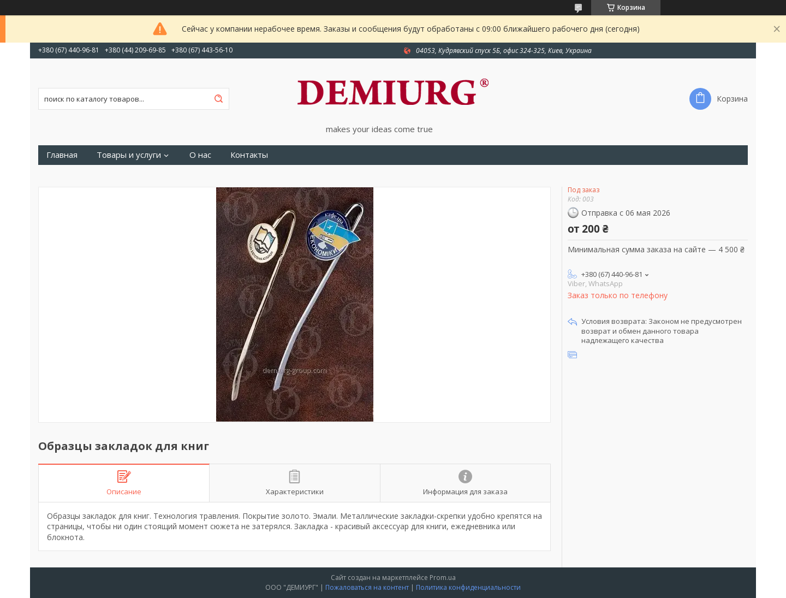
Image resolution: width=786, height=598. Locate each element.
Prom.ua (443, 577)
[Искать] (218, 99)
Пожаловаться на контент (367, 587)
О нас (200, 155)
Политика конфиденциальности (468, 587)
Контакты (249, 155)
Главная (62, 155)
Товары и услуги (129, 155)
